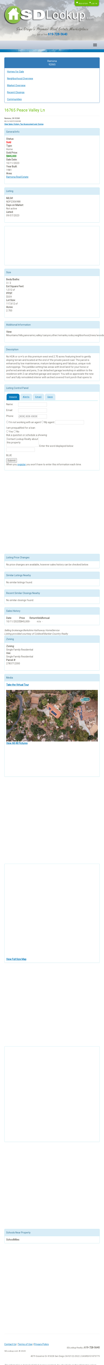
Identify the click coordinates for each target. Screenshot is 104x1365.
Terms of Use (25, 1344)
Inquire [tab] (13, 397)
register (21, 464)
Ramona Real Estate (17, 177)
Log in (94, 3)
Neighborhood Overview (20, 78)
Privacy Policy (41, 1344)
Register (83, 3)
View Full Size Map (16, 959)
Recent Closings (15, 92)
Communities (14, 99)
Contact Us (10, 1344)
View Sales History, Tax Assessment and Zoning (23, 124)
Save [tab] (50, 397)
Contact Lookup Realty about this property (22, 442)
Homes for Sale (15, 71)
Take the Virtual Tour (17, 684)
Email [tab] (38, 397)
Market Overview (16, 85)
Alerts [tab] (26, 397)
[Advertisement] (23, 245)
